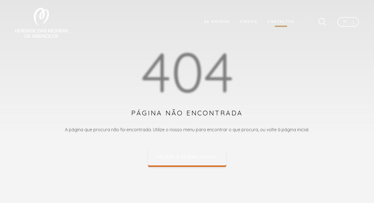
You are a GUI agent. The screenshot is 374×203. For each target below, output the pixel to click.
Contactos (280, 21)
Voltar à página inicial (187, 156)
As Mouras (217, 21)
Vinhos (248, 21)
